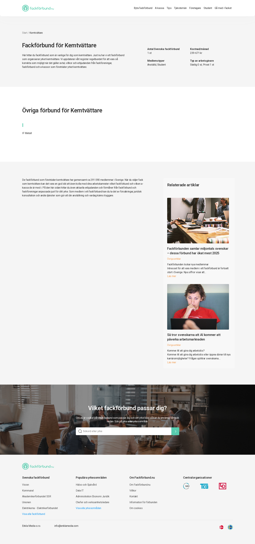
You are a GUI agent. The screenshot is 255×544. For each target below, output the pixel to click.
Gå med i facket (223, 8)
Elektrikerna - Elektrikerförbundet (40, 508)
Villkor (132, 490)
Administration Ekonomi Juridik (92, 496)
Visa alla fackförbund (33, 514)
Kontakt (133, 496)
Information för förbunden (143, 502)
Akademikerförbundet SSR (36, 496)
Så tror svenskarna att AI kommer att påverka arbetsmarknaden (193, 337)
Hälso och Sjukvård (86, 484)
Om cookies (136, 508)
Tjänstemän (180, 8)
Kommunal (28, 490)
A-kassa (159, 8)
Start (24, 32)
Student (208, 8)
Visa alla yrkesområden (88, 508)
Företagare (195, 8)
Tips (169, 8)
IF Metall (27, 133)
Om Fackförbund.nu (139, 484)
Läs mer (171, 276)
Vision (25, 484)
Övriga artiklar (174, 259)
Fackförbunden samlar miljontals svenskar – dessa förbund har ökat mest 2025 (197, 251)
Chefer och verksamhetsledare (92, 502)
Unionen (26, 502)
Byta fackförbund (143, 8)
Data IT (80, 490)
